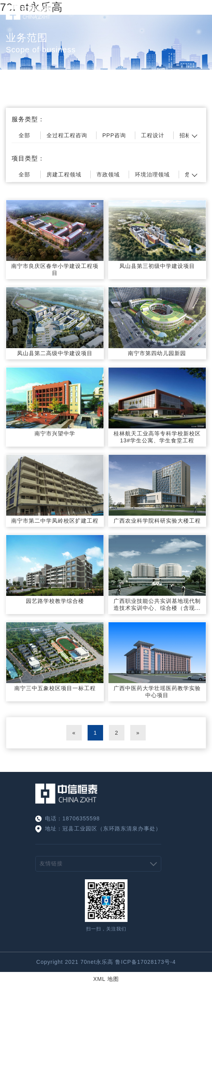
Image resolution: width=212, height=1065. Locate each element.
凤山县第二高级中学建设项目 (55, 353)
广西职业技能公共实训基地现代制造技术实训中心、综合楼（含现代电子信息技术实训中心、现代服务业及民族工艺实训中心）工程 (157, 605)
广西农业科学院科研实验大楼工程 (157, 521)
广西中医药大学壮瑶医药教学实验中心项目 (157, 691)
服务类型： (28, 119)
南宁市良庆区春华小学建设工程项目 (54, 269)
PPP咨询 (114, 135)
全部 (24, 135)
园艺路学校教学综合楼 (55, 601)
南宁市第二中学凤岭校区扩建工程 (54, 521)
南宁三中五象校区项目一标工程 (55, 688)
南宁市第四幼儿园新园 (157, 353)
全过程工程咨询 (67, 135)
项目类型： (28, 158)
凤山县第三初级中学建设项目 (157, 266)
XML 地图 (106, 979)
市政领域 (108, 174)
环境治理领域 (152, 174)
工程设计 (152, 135)
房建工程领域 (64, 174)
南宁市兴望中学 (54, 433)
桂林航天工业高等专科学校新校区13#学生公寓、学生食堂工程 (157, 437)
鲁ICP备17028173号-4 (145, 962)
